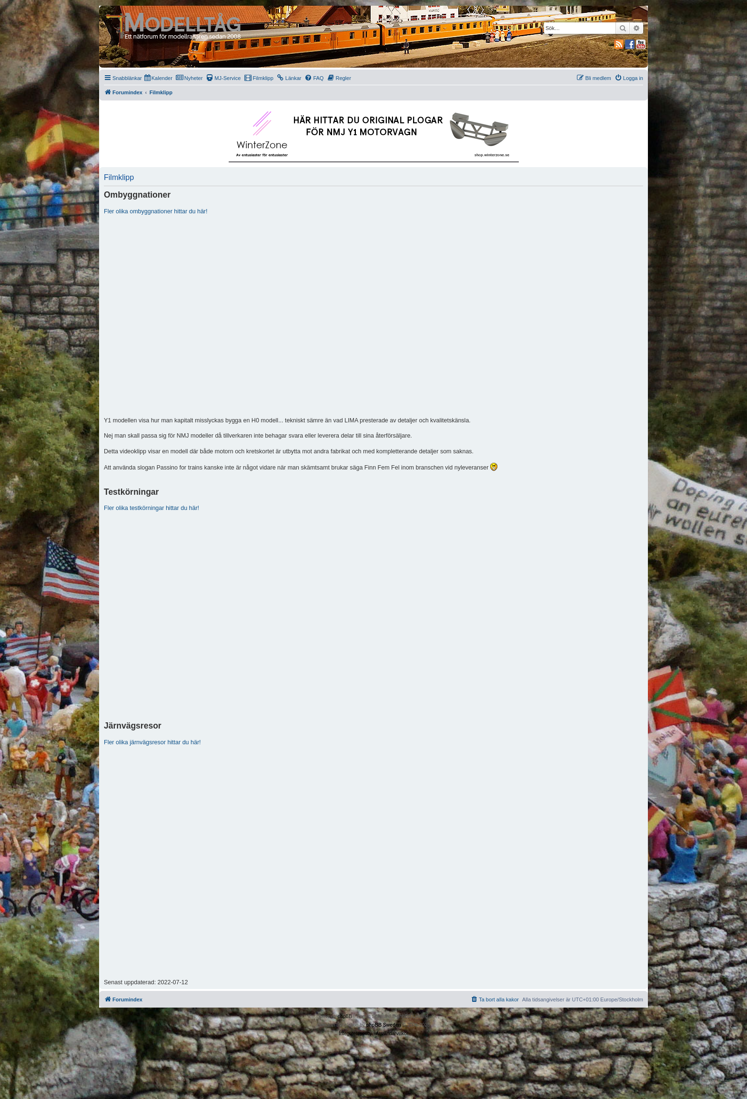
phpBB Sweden (383, 1025)
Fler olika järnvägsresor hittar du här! (152, 742)
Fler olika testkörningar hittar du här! (151, 508)
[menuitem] (158, 78)
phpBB (345, 1016)
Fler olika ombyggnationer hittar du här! (155, 211)
